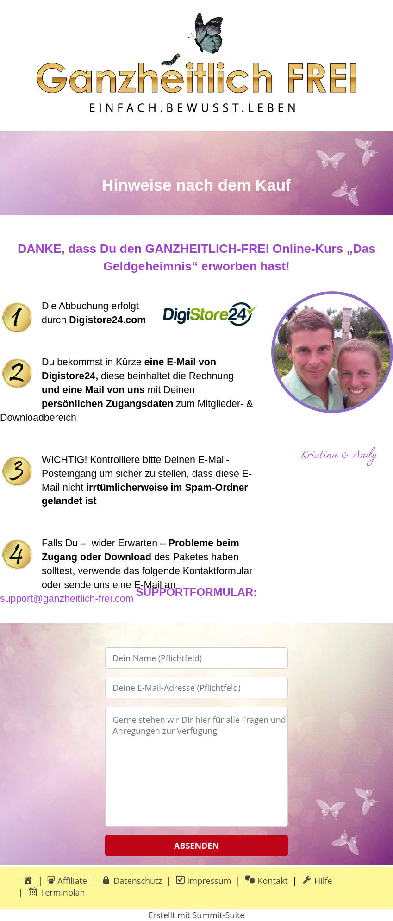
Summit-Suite (218, 915)
